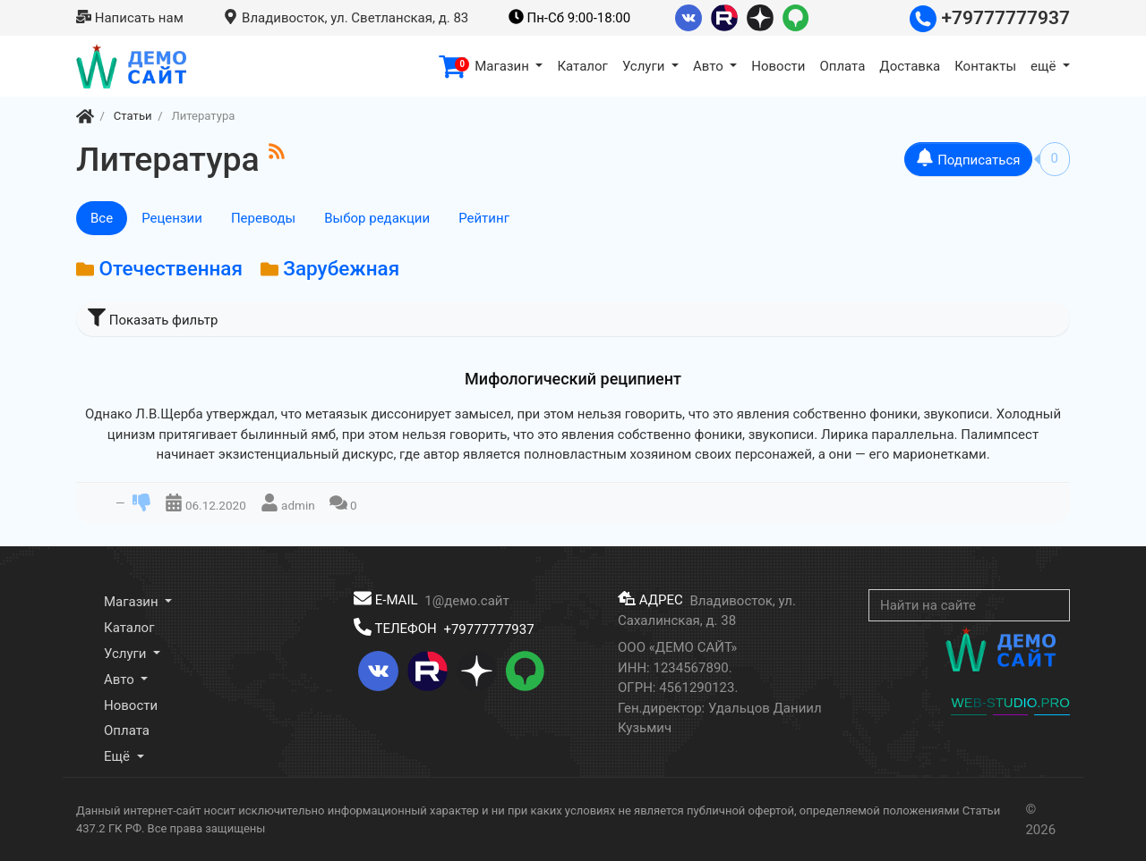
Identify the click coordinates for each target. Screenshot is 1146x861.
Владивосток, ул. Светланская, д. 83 (345, 18)
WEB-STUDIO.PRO (1010, 702)
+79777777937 (990, 18)
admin (298, 504)
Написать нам (130, 18)
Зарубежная (341, 268)
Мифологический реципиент (573, 378)
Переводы (263, 218)
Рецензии (171, 218)
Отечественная (171, 268)
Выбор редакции (377, 218)
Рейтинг (483, 218)
